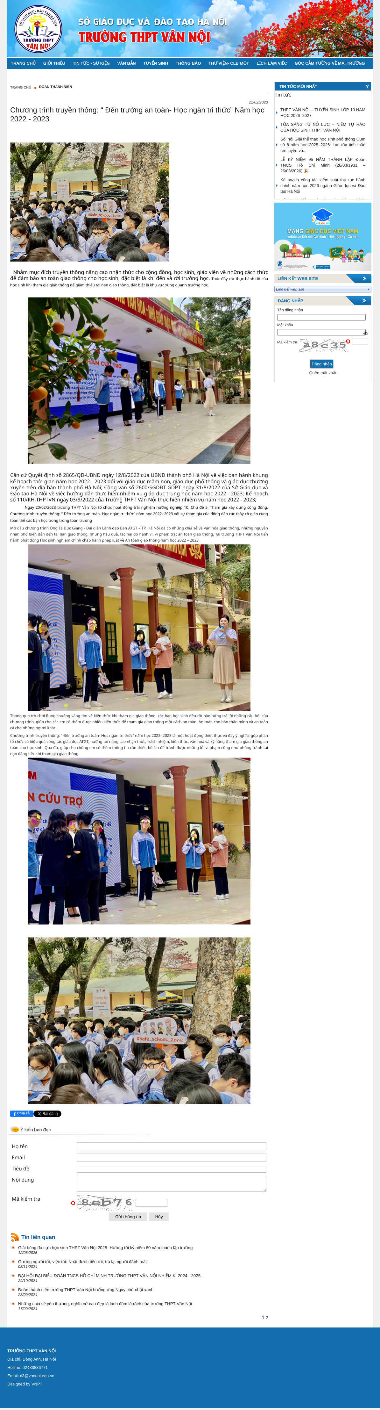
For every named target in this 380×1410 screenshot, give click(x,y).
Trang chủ (20, 88)
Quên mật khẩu (323, 372)
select (368, 289)
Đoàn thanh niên (55, 87)
